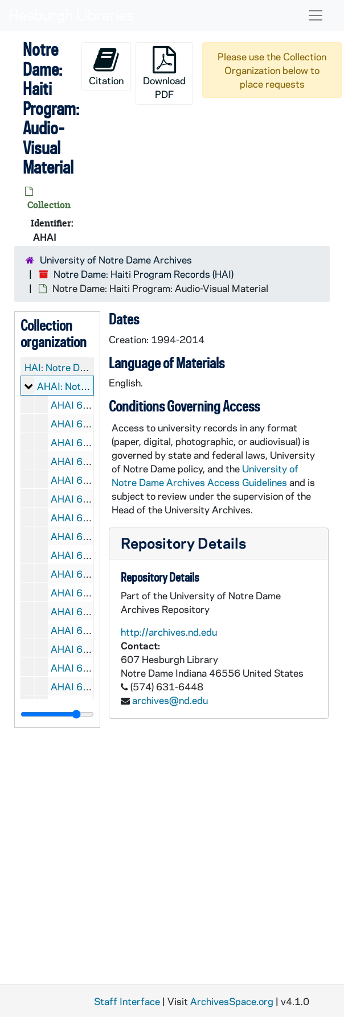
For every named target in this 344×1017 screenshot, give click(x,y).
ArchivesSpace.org (231, 1001)
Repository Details (183, 542)
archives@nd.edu (170, 700)
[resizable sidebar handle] (57, 714)
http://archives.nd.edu (169, 631)
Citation (106, 66)
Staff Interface (127, 1001)
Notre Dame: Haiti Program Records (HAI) (144, 273)
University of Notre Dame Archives (116, 259)
